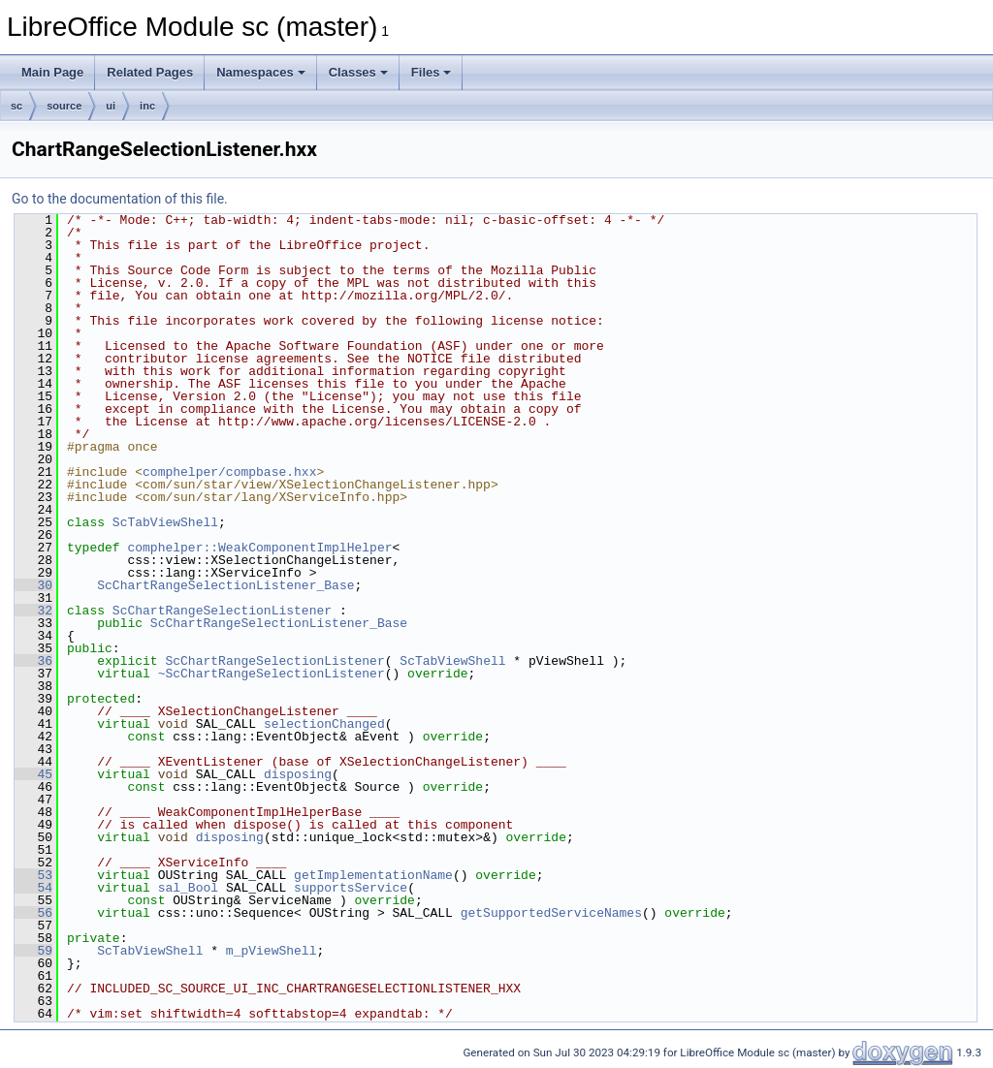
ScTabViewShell (165, 522)
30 (33, 585)
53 (33, 875)
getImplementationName (373, 875)
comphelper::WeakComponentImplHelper (259, 547)
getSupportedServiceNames (551, 913)
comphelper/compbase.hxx (229, 472)
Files (431, 72)
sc (16, 105)
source (64, 105)
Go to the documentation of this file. (120, 198)
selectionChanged (324, 724)
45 (33, 774)
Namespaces (260, 72)
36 (33, 661)
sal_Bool (188, 887)
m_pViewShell (271, 950)
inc (147, 105)
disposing (298, 774)
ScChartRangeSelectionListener (222, 610)
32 (33, 610)
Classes (358, 72)
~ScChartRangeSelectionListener (271, 673)
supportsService (350, 887)
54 (33, 887)
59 (33, 950)
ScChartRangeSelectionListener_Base (225, 585)
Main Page (52, 72)
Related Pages (150, 72)
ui (110, 105)
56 (33, 913)
